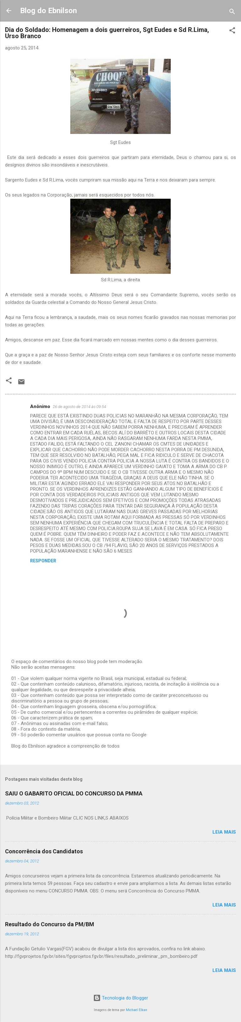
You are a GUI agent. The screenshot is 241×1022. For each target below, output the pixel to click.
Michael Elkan (136, 1010)
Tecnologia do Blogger (120, 998)
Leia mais (224, 832)
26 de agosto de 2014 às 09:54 (79, 406)
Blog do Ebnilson (48, 10)
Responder (43, 560)
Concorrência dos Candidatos (44, 851)
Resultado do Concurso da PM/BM (49, 924)
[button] (232, 31)
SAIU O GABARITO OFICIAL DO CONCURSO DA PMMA (73, 793)
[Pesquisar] (232, 12)
